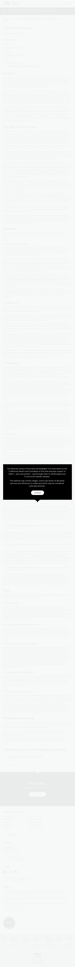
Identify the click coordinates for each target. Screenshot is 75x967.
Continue (37, 493)
